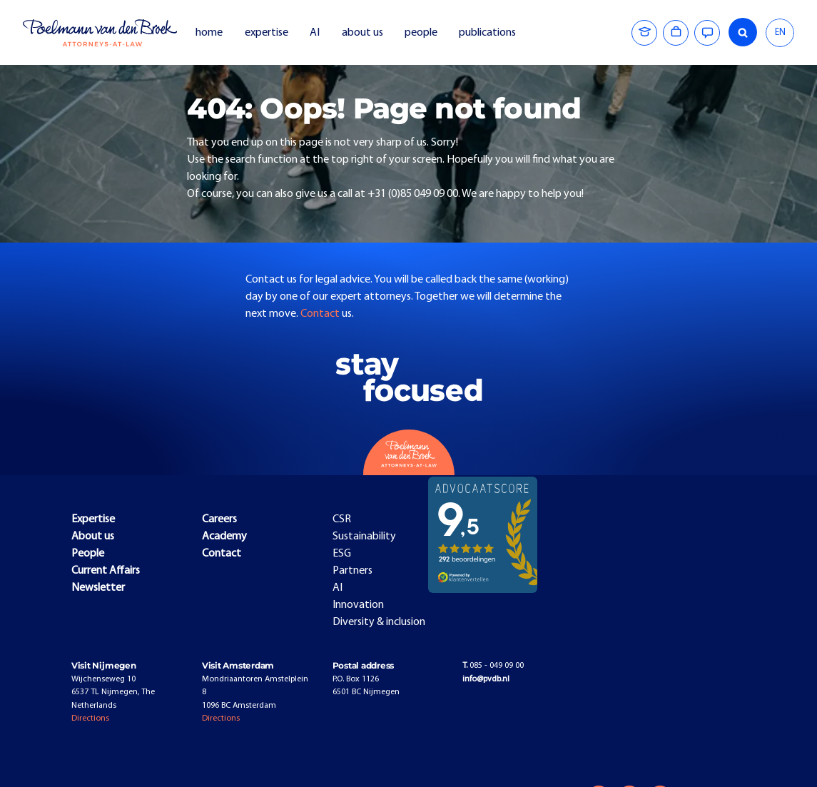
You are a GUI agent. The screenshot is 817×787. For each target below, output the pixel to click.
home (209, 33)
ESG (342, 553)
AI (315, 33)
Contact (321, 314)
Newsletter (98, 588)
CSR (342, 519)
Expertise (93, 519)
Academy (224, 536)
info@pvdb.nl (485, 679)
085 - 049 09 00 (493, 665)
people (421, 33)
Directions (90, 718)
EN (780, 32)
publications (488, 33)
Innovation (358, 605)
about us (362, 33)
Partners (352, 571)
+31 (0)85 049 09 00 (412, 194)
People (87, 553)
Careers (219, 519)
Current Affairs (105, 571)
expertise (266, 33)
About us (92, 536)
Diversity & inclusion (379, 622)
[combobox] (780, 33)
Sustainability (364, 536)
